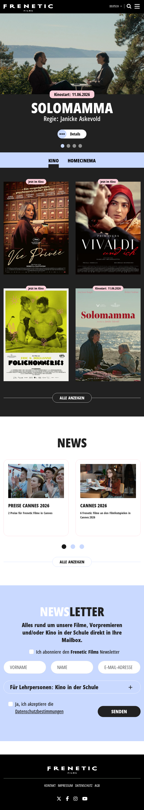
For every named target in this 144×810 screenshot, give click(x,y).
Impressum (65, 785)
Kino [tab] (53, 160)
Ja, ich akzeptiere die (39, 708)
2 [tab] (72, 547)
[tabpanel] (72, 289)
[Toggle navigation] (137, 6)
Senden (119, 711)
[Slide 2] (68, 146)
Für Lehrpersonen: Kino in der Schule (54, 687)
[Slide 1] (62, 146)
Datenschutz (83, 785)
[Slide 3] (74, 146)
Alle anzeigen (72, 397)
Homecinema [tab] (82, 160)
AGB (97, 785)
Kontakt (50, 785)
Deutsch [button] (115, 6)
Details (69, 134)
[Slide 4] (80, 146)
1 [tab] (63, 547)
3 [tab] (81, 547)
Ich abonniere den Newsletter (78, 651)
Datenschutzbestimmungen (39, 711)
